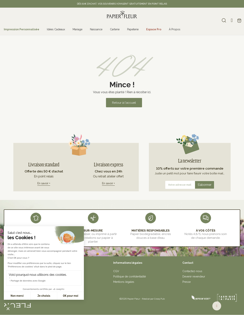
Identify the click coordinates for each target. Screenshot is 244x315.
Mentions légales (123, 281)
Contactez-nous (192, 271)
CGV (116, 271)
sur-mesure (93, 230)
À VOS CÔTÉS (205, 230)
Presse (186, 281)
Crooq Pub (159, 298)
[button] (124, 102)
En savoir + (43, 183)
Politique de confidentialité (129, 276)
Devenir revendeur (193, 276)
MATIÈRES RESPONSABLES (151, 230)
